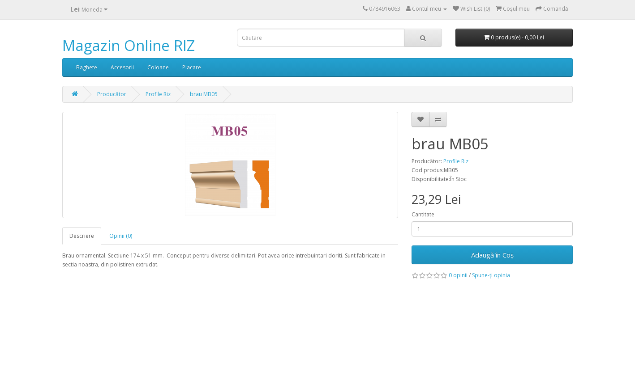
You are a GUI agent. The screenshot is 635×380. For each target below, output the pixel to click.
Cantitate (423, 214)
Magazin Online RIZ (128, 45)
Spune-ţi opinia (491, 275)
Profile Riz (158, 94)
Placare (191, 67)
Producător (111, 94)
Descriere (81, 236)
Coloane (158, 67)
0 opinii (458, 275)
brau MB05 (204, 94)
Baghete (86, 67)
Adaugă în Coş (492, 254)
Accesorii (122, 67)
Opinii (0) (120, 236)
